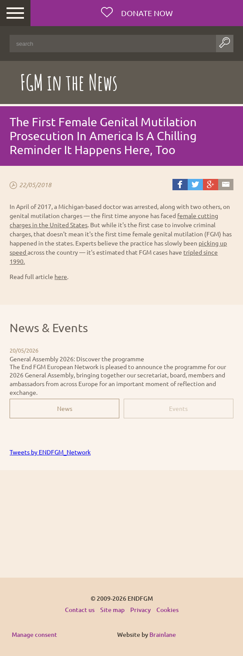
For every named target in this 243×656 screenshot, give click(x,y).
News (64, 408)
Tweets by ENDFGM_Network (50, 452)
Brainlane (162, 634)
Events (178, 408)
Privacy (140, 610)
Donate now (146, 12)
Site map (112, 610)
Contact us (79, 610)
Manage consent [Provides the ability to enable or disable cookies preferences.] (34, 635)
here (60, 276)
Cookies (167, 610)
